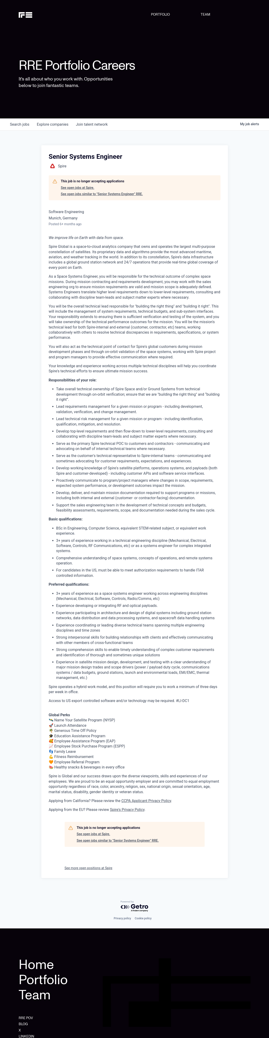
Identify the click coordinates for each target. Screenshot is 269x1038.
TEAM (205, 14)
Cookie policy (143, 918)
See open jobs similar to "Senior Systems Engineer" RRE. (102, 194)
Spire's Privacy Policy (127, 809)
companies (52, 124)
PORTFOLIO (160, 14)
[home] (35, 14)
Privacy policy (122, 918)
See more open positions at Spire (88, 868)
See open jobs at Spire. (77, 188)
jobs (19, 124)
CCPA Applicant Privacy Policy (146, 801)
